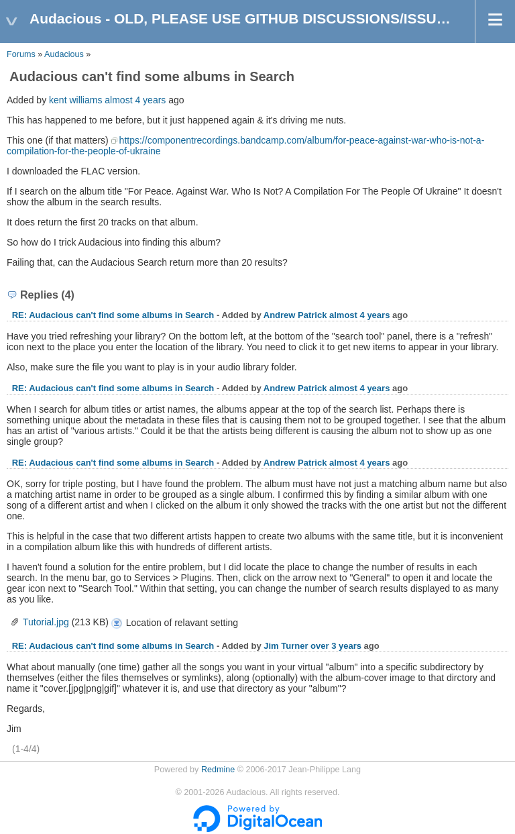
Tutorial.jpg (46, 622)
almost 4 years (135, 100)
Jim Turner (286, 646)
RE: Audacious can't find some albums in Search (113, 315)
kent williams (75, 100)
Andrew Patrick (295, 315)
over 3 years (335, 646)
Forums (21, 54)
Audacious (64, 54)
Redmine (218, 769)
